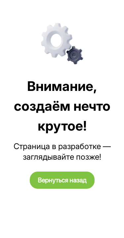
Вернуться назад (62, 180)
